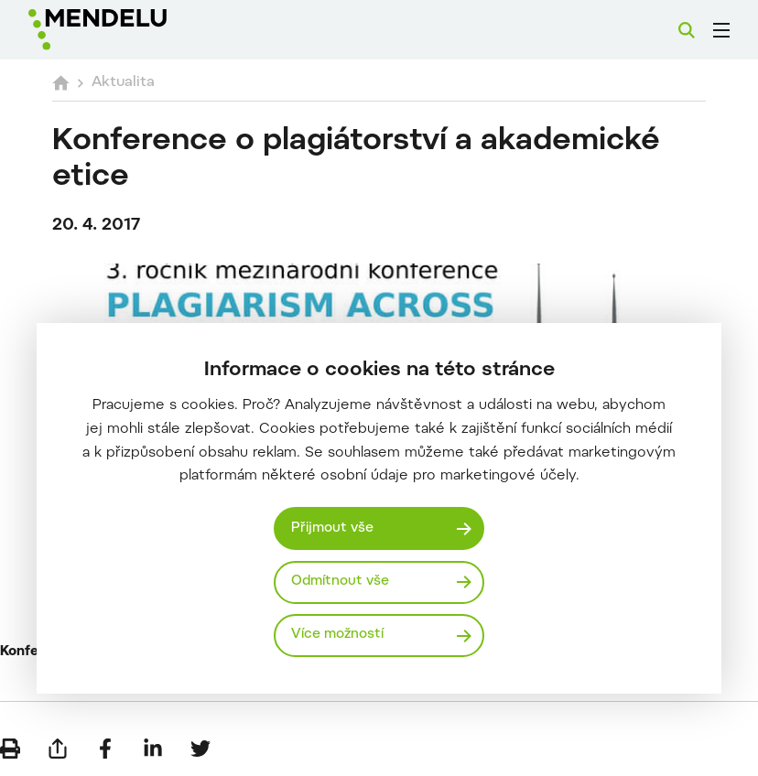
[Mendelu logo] (125, 29)
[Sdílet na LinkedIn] (153, 748)
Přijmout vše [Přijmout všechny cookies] (332, 528)
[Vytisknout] (10, 748)
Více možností (337, 634)
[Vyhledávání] (686, 30)
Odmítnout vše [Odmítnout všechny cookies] (340, 581)
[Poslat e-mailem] (58, 748)
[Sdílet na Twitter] (200, 748)
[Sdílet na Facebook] (105, 748)
